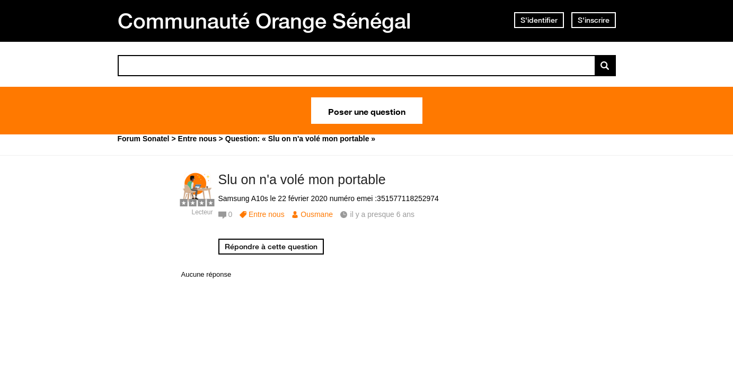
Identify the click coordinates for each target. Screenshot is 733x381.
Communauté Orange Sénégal (264, 20)
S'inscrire (594, 20)
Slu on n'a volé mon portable (302, 179)
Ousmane (317, 214)
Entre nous (267, 214)
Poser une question (366, 111)
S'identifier (539, 20)
